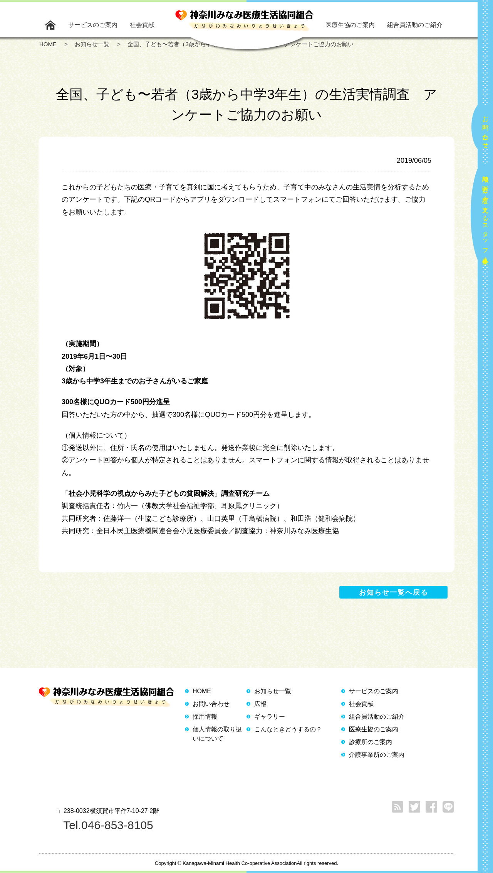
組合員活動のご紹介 (415, 25)
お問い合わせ (485, 129)
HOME (202, 691)
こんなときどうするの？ (288, 729)
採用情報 (205, 716)
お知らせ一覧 (272, 691)
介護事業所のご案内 (376, 754)
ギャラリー (269, 716)
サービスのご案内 (92, 25)
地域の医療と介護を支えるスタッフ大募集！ (485, 217)
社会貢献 (142, 25)
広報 (260, 704)
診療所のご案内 (370, 742)
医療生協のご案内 (350, 25)
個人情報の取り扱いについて (217, 734)
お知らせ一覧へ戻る (393, 592)
